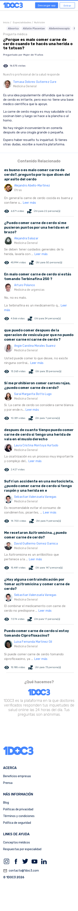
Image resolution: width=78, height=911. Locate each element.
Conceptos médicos (16, 842)
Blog (6, 802)
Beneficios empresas (17, 776)
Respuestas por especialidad (22, 849)
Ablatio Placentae (34, 28)
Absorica (13, 28)
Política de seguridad (17, 823)
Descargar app (47, 5)
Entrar (67, 5)
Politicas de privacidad (18, 809)
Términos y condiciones (19, 816)
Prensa (7, 783)
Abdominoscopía (59, 28)
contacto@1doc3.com (21, 871)
